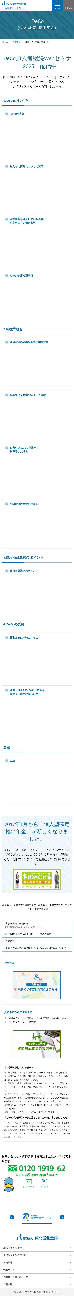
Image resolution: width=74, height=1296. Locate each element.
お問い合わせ (29, 1183)
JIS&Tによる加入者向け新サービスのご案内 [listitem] (29, 934)
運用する (16, 41)
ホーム (5, 41)
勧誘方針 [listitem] (12, 940)
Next (62, 1217)
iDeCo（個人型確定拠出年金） (37, 41)
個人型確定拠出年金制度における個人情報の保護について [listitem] (37, 947)
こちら (57, 86)
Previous (12, 1217)
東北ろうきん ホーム (13, 1247)
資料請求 (44, 1183)
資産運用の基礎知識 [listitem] (23, 925)
